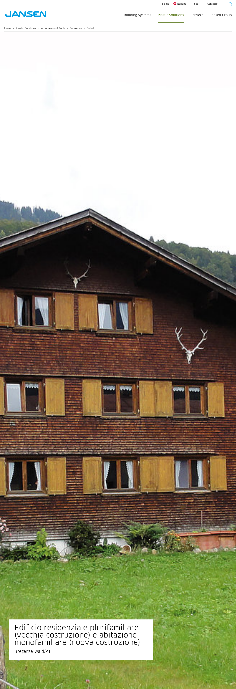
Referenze (76, 28)
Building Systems (137, 15)
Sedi (196, 4)
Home (165, 4)
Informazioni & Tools (52, 28)
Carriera (196, 15)
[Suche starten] (229, 5)
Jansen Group (221, 15)
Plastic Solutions (171, 15)
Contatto (212, 4)
